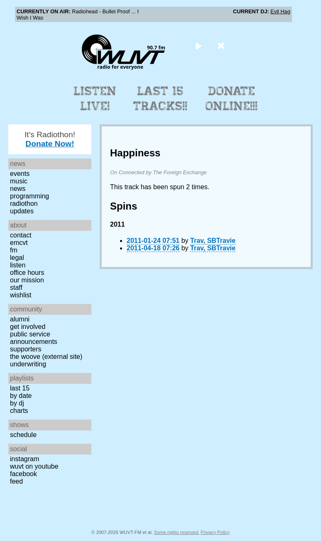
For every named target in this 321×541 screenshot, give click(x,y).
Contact (21, 235)
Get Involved (27, 326)
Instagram (24, 458)
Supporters (26, 349)
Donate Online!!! (232, 99)
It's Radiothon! (50, 139)
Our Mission (27, 280)
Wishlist (21, 295)
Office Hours (27, 272)
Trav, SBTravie (212, 240)
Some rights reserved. (176, 532)
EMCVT (19, 242)
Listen (17, 265)
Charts (19, 410)
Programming (29, 196)
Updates (22, 211)
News (17, 188)
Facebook (23, 473)
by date (21, 395)
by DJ (17, 403)
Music (18, 181)
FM (13, 250)
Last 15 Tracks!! (160, 99)
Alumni (19, 319)
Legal (17, 257)
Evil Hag (280, 11)
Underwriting (28, 364)
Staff (16, 287)
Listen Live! (95, 99)
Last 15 (19, 388)
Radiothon (24, 203)
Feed (16, 481)
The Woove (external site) (46, 356)
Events (19, 173)
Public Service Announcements (33, 338)
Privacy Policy (215, 532)
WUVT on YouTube (34, 466)
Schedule (23, 434)
